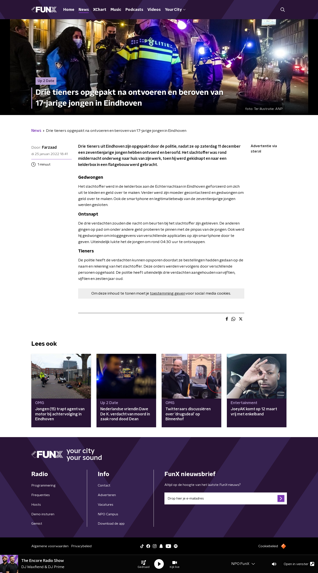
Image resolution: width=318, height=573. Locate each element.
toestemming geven (167, 293)
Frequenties (40, 495)
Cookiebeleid (268, 546)
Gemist (36, 523)
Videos (154, 10)
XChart (99, 10)
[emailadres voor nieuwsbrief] (225, 498)
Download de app (111, 523)
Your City (175, 10)
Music (116, 10)
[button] (143, 564)
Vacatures (105, 504)
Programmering (43, 485)
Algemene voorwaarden (50, 546)
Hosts (36, 504)
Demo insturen (42, 514)
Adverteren (107, 495)
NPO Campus (108, 514)
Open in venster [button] (299, 564)
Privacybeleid (81, 546)
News (84, 10)
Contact (104, 485)
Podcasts (134, 10)
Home (68, 10)
